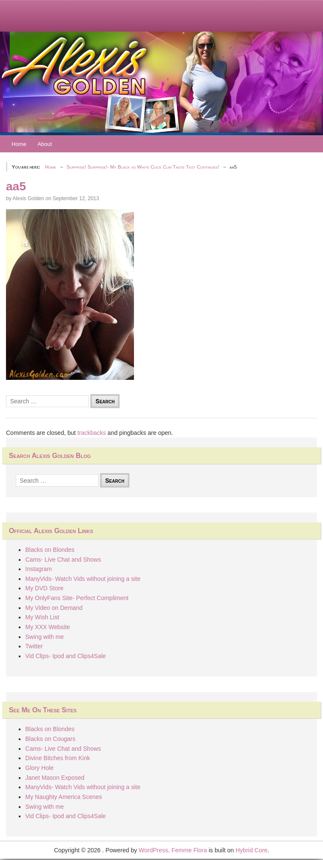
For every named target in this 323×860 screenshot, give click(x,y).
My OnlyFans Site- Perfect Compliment (76, 598)
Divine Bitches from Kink (57, 758)
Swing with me (44, 636)
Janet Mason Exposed (54, 777)
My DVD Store (44, 588)
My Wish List (42, 617)
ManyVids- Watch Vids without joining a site (82, 578)
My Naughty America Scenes (63, 796)
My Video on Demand (53, 607)
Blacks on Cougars (50, 738)
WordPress (153, 850)
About (45, 144)
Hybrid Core (252, 850)
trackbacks (91, 432)
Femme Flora (189, 850)
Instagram (38, 569)
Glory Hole (39, 767)
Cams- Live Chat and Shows (63, 559)
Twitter (34, 646)
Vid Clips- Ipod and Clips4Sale (65, 656)
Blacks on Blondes (49, 549)
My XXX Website (47, 627)
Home (19, 144)
